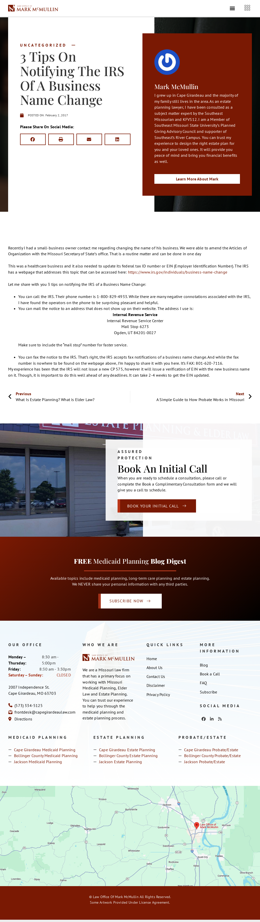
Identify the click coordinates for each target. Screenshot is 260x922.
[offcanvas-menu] (247, 8)
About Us (154, 670)
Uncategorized (43, 45)
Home (152, 660)
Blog (204, 667)
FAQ (203, 685)
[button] (232, 8)
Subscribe (208, 695)
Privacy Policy (158, 697)
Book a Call (210, 676)
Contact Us (156, 679)
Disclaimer (156, 688)
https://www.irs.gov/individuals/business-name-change (177, 272)
